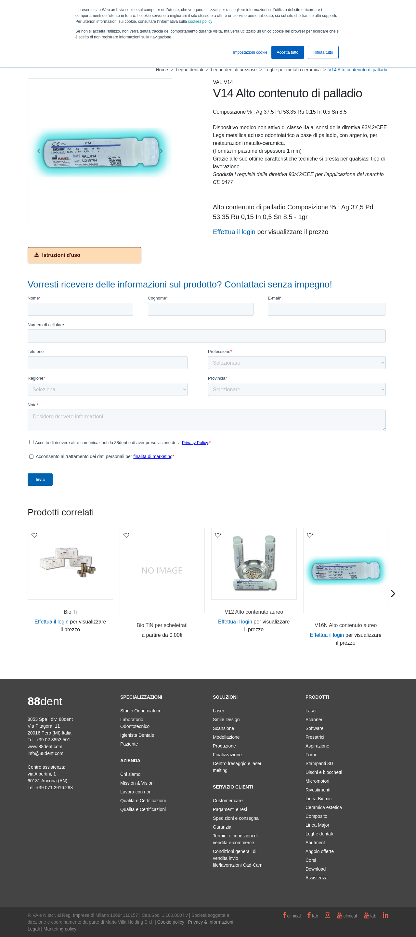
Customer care (228, 800)
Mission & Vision (136, 783)
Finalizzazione (227, 754)
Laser (218, 710)
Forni (311, 754)
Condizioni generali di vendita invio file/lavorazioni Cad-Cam (238, 858)
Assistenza (317, 877)
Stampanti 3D (319, 763)
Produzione (224, 745)
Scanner (314, 719)
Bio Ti (70, 612)
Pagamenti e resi (230, 809)
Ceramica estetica (324, 807)
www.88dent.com (45, 746)
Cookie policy (170, 922)
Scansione (223, 728)
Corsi (311, 860)
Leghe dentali (319, 833)
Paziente (129, 744)
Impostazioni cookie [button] (250, 52)
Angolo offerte (320, 851)
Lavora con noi (135, 791)
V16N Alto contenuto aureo (346, 625)
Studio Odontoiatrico (141, 710)
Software (314, 728)
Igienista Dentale (137, 735)
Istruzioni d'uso (57, 255)
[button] (38, 150)
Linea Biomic (319, 798)
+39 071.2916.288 (54, 787)
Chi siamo (130, 774)
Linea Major (317, 825)
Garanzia (222, 827)
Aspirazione (317, 745)
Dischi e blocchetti (324, 772)
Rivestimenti (318, 789)
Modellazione (226, 737)
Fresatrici (315, 737)
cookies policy (200, 21)
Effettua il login (234, 231)
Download (316, 869)
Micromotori (317, 781)
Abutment (315, 842)
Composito (316, 816)
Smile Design (226, 719)
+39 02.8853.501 (53, 739)
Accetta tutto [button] (288, 52)
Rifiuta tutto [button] (323, 52)
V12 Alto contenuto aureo (254, 612)
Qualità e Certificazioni (143, 800)
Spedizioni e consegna (236, 818)
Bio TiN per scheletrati (162, 625)
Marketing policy (60, 928)
